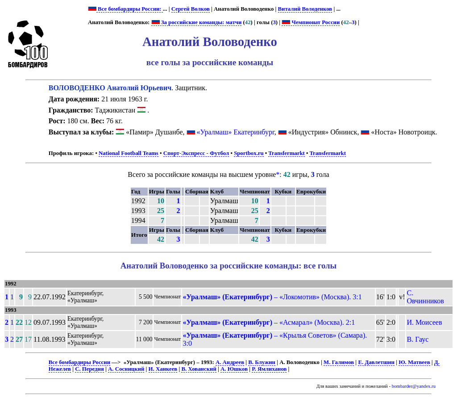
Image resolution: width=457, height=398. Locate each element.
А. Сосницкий (126, 369)
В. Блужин (261, 362)
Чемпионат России (311, 22)
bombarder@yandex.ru (414, 386)
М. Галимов (339, 362)
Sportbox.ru (248, 153)
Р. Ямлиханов (269, 369)
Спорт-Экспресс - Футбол (196, 153)
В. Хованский (198, 369)
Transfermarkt (286, 153)
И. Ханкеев (163, 369)
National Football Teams (128, 153)
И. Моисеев (424, 322)
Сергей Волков (190, 9)
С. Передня (89, 369)
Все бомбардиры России (79, 362)
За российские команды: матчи (196, 22)
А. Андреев (230, 362)
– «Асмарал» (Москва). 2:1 (269, 322)
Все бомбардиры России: (129, 9)
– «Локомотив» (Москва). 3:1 (272, 297)
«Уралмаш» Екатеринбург (235, 132)
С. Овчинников (425, 297)
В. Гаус (417, 339)
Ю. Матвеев (414, 362)
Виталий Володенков (305, 9)
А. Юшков (234, 369)
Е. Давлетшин (376, 362)
